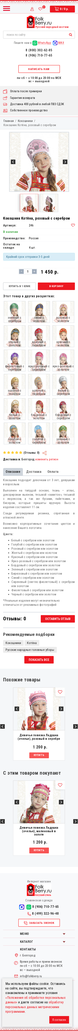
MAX (58, 43)
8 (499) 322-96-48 (43, 913)
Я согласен (59, 1019)
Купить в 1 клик (19, 286)
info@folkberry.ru (31, 976)
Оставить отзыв (58, 619)
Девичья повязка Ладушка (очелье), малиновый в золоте (39, 831)
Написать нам (38, 69)
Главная (9, 121)
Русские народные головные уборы (30, 650)
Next (75, 726)
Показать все (39, 660)
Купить (39, 755)
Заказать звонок (39, 923)
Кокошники (25, 121)
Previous (2, 726)
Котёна (32, 643)
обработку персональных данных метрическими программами (34, 1007)
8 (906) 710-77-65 (39, 55)
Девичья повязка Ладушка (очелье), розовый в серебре (39, 737)
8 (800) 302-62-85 (39, 50)
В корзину (56, 286)
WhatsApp (41, 43)
